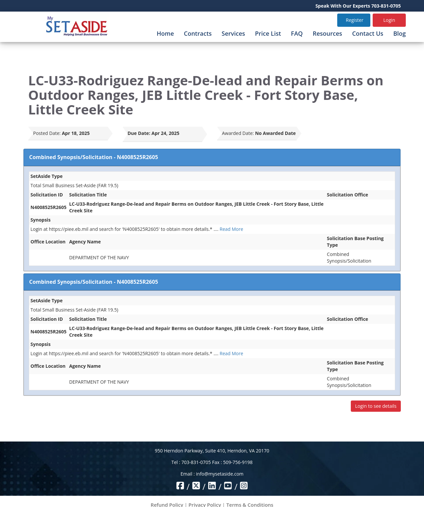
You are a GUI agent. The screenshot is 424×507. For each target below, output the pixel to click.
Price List (268, 33)
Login (389, 20)
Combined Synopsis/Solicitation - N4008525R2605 (93, 157)
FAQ (297, 33)
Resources (327, 33)
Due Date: (139, 133)
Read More (231, 229)
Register (354, 20)
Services (233, 33)
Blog (399, 33)
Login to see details (376, 406)
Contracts (198, 33)
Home (165, 33)
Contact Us (367, 33)
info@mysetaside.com (219, 474)
